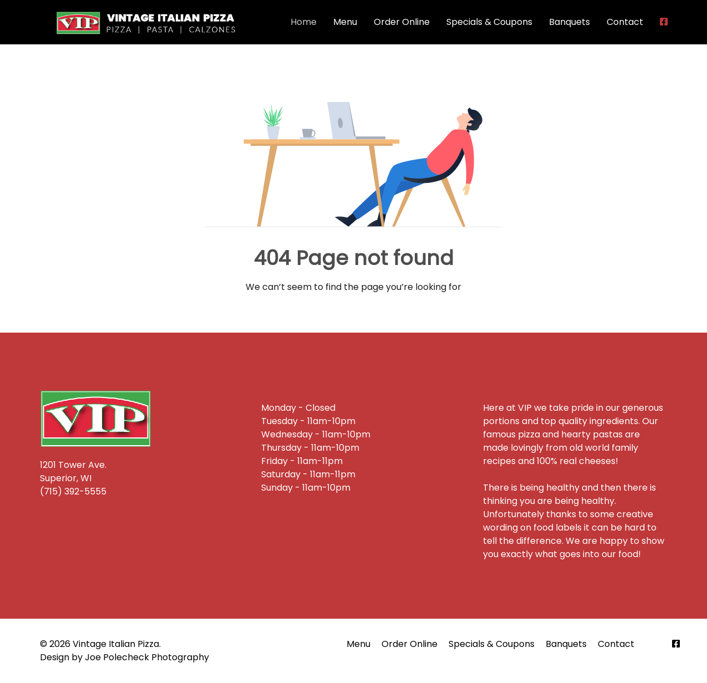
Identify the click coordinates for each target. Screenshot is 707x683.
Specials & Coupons (489, 22)
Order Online (402, 22)
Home (304, 22)
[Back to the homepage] (148, 22)
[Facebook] (676, 644)
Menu (345, 22)
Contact (625, 22)
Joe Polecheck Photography (147, 657)
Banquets (569, 22)
